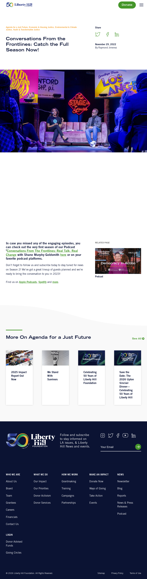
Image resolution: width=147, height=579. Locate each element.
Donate (127, 5)
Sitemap (101, 573)
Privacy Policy (117, 573)
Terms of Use (135, 573)
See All (136, 339)
